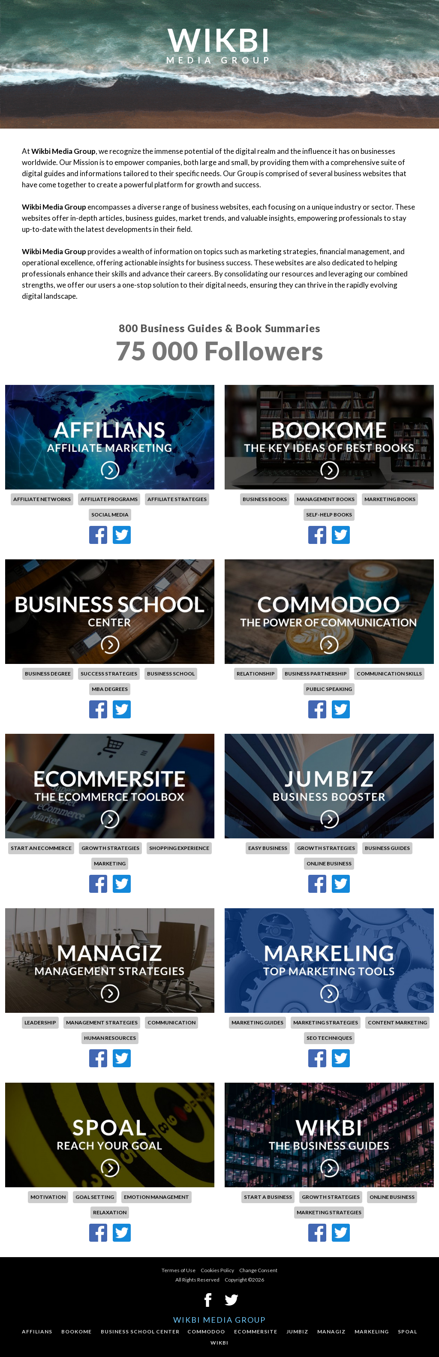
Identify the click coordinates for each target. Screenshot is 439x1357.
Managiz (331, 1331)
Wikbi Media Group (219, 1319)
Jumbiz (297, 1331)
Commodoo (206, 1331)
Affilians (37, 1331)
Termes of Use (178, 1270)
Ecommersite (255, 1331)
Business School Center (140, 1331)
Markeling (372, 1331)
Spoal (407, 1331)
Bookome (76, 1331)
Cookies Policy (217, 1270)
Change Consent (258, 1270)
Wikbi (219, 1342)
